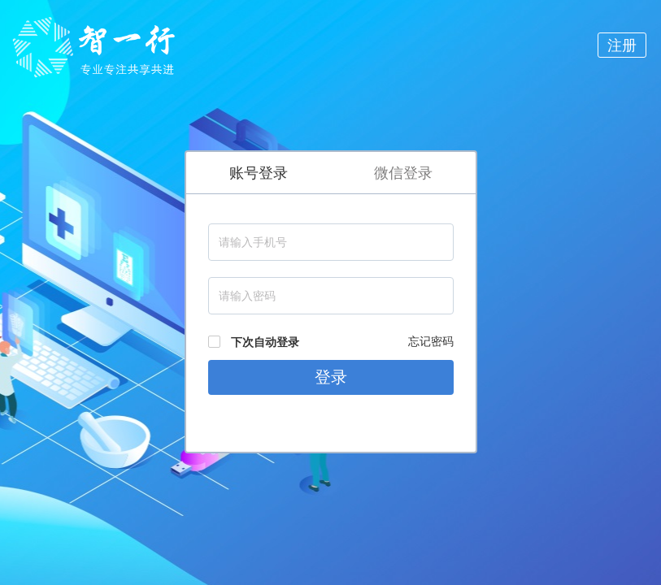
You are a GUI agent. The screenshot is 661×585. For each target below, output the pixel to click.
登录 (331, 377)
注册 (622, 45)
